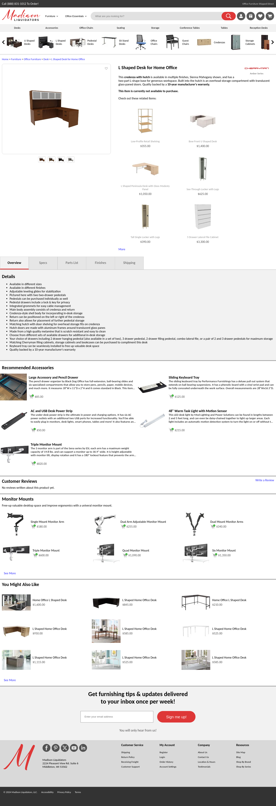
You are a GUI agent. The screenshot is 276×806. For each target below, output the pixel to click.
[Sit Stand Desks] (109, 49)
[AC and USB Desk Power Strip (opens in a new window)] (14, 429)
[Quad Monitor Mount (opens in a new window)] (106, 562)
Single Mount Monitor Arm (47, 522)
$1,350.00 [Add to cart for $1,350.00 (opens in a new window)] (221, 555)
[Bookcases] (267, 49)
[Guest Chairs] (172, 49)
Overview (14, 263)
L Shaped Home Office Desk (139, 600)
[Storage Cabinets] (235, 49)
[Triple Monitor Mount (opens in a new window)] (14, 462)
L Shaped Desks (61, 42)
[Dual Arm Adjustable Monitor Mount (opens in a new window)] (105, 536)
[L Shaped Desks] (46, 49)
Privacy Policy (64, 792)
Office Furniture (32, 59)
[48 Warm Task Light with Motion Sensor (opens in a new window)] (152, 428)
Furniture (16, 59)
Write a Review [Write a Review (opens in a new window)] (264, 480)
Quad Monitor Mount (135, 550)
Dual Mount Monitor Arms (226, 522)
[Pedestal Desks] (77, 49)
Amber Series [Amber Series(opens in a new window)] (256, 73)
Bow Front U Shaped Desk (203, 141)
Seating (121, 27)
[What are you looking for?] (159, 16)
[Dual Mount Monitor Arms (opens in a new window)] (195, 536)
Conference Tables (190, 27)
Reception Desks (259, 27)
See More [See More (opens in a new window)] (10, 573)
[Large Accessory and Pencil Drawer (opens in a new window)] (13, 399)
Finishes (100, 263)
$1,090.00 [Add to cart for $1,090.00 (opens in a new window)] (131, 555)
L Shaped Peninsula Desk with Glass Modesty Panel (145, 188)
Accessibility (47, 792)
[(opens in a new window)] (256, 68)
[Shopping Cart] (270, 16)
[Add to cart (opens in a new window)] (36, 396)
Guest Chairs (185, 42)
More (121, 249)
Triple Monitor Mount (46, 550)
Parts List (72, 263)
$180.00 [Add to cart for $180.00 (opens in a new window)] (39, 527)
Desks (17, 27)
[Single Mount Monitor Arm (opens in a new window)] (15, 536)
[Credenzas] (204, 49)
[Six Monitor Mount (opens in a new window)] (196, 562)
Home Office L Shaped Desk (50, 600)
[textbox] (116, 717)
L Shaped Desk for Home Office (68, 59)
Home (5, 59)
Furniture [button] (51, 16)
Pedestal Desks (92, 42)
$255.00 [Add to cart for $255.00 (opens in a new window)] (129, 527)
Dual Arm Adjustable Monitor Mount (143, 522)
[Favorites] (260, 19)
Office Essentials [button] (76, 16)
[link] (270, 16)
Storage (155, 27)
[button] (229, 16)
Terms (78, 792)
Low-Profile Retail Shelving (145, 141)
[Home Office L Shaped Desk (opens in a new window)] (16, 609)
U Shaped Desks (29, 42)
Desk (46, 59)
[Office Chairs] (141, 49)
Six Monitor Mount (224, 550)
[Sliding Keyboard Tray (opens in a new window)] (152, 392)
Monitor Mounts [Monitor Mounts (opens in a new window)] (18, 499)
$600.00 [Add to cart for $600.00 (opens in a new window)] (41, 555)
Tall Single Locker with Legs (145, 237)
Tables (224, 27)
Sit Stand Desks (124, 42)
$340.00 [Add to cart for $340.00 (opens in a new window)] (218, 527)
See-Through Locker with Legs (203, 189)
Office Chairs (86, 27)
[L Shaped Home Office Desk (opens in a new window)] (106, 608)
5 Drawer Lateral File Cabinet (202, 237)
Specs (43, 263)
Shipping (129, 263)
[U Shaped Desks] (14, 49)
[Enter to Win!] (250, 19)
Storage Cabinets (250, 42)
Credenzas (219, 42)
